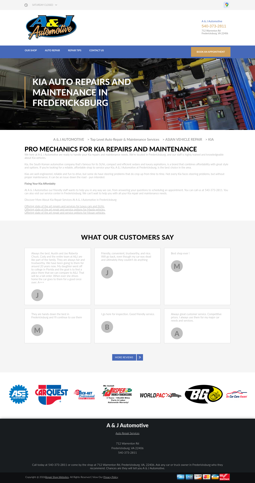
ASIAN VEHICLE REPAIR (183, 139)
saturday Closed (42, 5)
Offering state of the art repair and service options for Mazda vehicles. (65, 209)
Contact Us (96, 50)
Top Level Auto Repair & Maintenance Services (124, 139)
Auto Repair (52, 50)
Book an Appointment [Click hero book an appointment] (211, 51)
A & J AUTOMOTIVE (68, 139)
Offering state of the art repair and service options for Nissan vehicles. (65, 212)
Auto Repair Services (127, 433)
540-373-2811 (214, 26)
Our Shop (31, 50)
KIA (211, 139)
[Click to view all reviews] (127, 357)
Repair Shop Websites (57, 477)
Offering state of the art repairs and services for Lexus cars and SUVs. (64, 206)
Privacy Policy (110, 477)
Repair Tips (74, 50)
